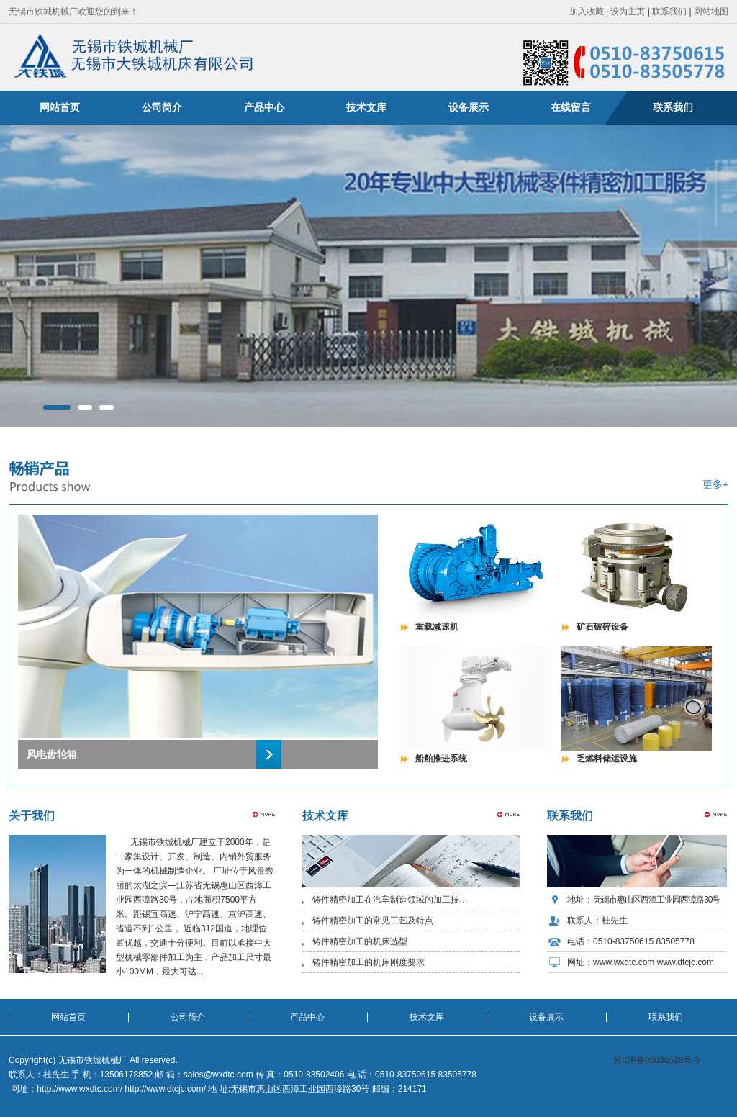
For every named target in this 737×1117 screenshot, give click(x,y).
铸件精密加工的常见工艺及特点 (372, 920)
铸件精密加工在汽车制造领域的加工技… (390, 900)
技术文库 (366, 107)
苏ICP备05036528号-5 (656, 1060)
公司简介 (162, 107)
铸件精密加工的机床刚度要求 (368, 962)
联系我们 (669, 11)
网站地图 (711, 11)
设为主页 (627, 11)
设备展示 (468, 107)
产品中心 (264, 107)
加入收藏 (586, 11)
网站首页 (60, 107)
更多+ (715, 484)
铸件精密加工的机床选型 (359, 941)
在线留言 (571, 107)
